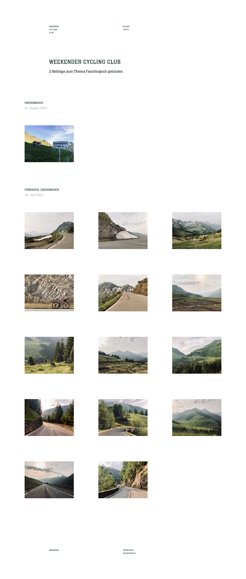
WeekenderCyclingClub (54, 29)
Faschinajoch (34, 102)
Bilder (126, 26)
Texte (126, 29)
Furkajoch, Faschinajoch (42, 189)
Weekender (54, 550)
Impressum (128, 550)
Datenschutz (129, 553)
